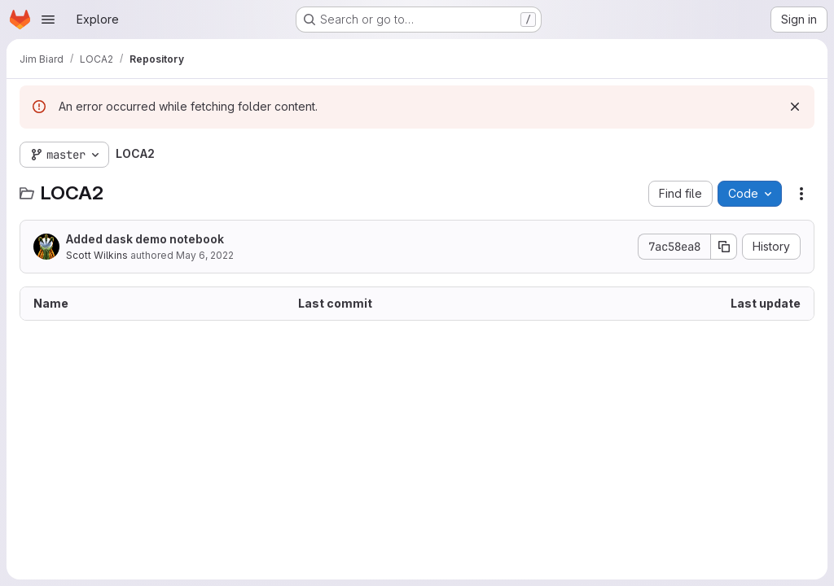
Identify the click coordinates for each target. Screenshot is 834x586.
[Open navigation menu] (48, 20)
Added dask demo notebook (145, 239)
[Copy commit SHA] (724, 247)
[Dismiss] (795, 106)
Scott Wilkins (97, 255)
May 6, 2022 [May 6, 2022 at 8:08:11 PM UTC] (205, 255)
